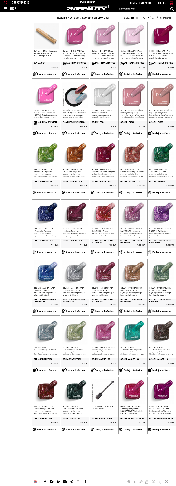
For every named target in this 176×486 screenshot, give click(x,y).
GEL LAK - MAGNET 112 (12, 266)
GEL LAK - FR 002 (115, 135)
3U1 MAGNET (8, 69)
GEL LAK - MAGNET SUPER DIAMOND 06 (52, 332)
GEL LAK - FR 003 (150, 135)
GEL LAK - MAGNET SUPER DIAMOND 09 (123, 332)
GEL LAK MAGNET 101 (46, 397)
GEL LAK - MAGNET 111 (152, 200)
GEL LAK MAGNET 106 (117, 397)
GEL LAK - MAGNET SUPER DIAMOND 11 (158, 332)
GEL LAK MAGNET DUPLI (82, 463)
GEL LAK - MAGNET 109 (82, 200)
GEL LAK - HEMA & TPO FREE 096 (86, 69)
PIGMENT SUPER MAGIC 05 (48, 135)
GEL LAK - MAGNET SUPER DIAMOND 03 (123, 267)
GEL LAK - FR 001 (79, 135)
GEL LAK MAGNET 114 (11, 463)
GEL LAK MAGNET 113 (152, 397)
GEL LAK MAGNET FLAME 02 (119, 463)
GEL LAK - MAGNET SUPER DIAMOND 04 (158, 267)
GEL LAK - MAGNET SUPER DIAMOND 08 (87, 332)
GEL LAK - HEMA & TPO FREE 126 (15, 135)
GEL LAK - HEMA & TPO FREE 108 (121, 69)
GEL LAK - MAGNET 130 (47, 266)
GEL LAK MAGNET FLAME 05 (154, 463)
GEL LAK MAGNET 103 (81, 397)
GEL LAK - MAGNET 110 (117, 200)
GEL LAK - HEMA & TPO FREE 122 (156, 69)
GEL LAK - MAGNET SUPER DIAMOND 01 (87, 267)
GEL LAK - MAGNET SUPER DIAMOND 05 (17, 332)
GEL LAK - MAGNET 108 (47, 200)
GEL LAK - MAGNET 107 (12, 200)
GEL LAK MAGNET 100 (11, 397)
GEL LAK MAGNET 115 (46, 463)
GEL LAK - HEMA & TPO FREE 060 (50, 69)
